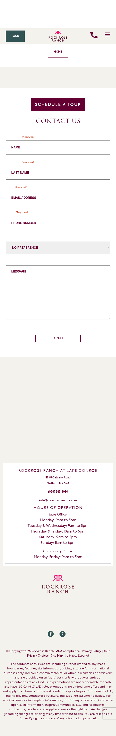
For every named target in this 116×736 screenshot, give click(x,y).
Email (16, 187)
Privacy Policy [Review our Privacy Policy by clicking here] (91, 651)
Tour (15, 36)
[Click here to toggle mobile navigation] (107, 34)
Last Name (20, 162)
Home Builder (15, 237)
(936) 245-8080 (58, 491)
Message (12, 261)
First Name (20, 137)
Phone (16, 212)
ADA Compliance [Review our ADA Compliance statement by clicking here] (68, 651)
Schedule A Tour (58, 105)
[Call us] (94, 35)
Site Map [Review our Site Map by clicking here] (57, 655)
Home (58, 51)
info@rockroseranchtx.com (58, 500)
